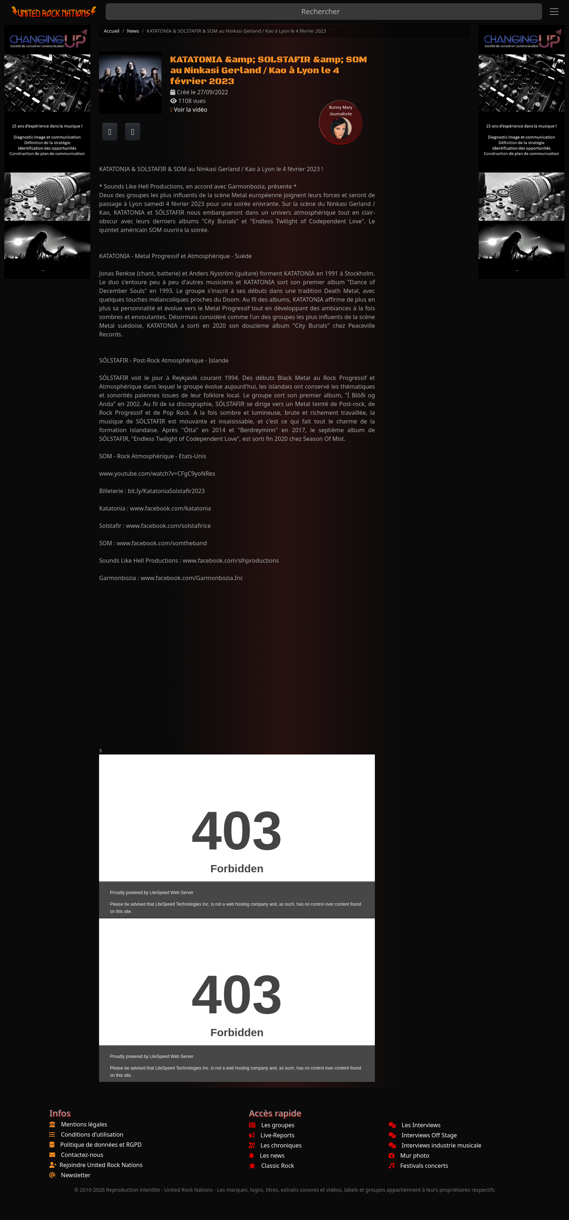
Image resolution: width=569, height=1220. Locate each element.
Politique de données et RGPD (101, 1145)
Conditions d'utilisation (92, 1134)
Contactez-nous (82, 1155)
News (133, 31)
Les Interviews (415, 1125)
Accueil (111, 31)
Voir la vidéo (188, 109)
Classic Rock (271, 1166)
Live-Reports (271, 1135)
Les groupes (271, 1125)
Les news (266, 1155)
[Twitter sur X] (132, 132)
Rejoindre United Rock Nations (101, 1165)
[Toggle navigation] (554, 11)
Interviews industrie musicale (435, 1145)
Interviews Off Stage (423, 1135)
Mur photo (409, 1155)
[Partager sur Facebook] (110, 132)
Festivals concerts (418, 1166)
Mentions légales (84, 1124)
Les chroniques (275, 1145)
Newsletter (75, 1175)
